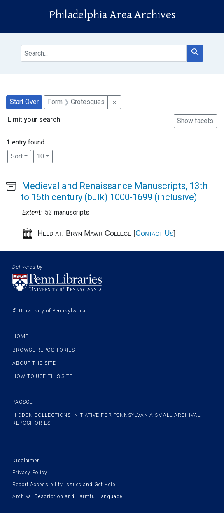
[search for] (104, 53)
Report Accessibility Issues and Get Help (64, 484)
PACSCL (22, 402)
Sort (17, 156)
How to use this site (42, 376)
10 (45, 155)
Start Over (24, 102)
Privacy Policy (29, 472)
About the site (34, 363)
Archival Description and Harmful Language (67, 496)
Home (20, 336)
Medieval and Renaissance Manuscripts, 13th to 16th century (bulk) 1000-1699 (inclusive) (114, 191)
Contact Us (154, 233)
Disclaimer (25, 460)
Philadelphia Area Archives (112, 14)
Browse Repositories (43, 350)
